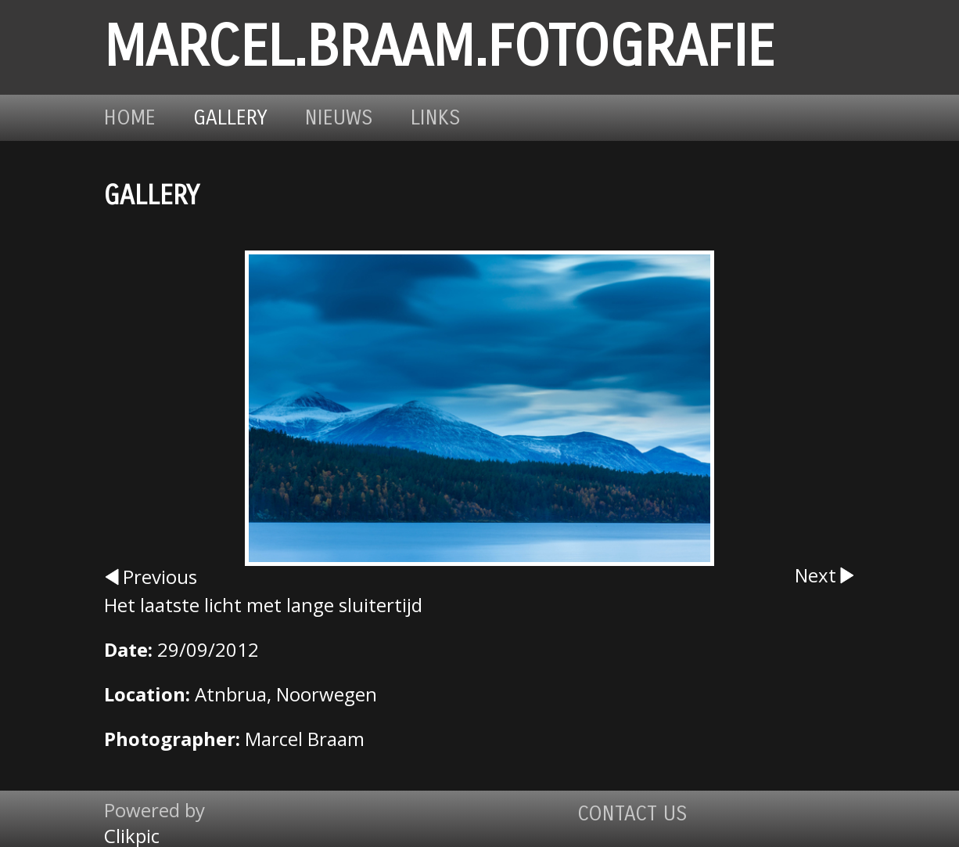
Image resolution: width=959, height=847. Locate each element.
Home (130, 118)
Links (436, 118)
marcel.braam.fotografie (439, 47)
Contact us (632, 814)
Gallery (230, 118)
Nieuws (339, 118)
